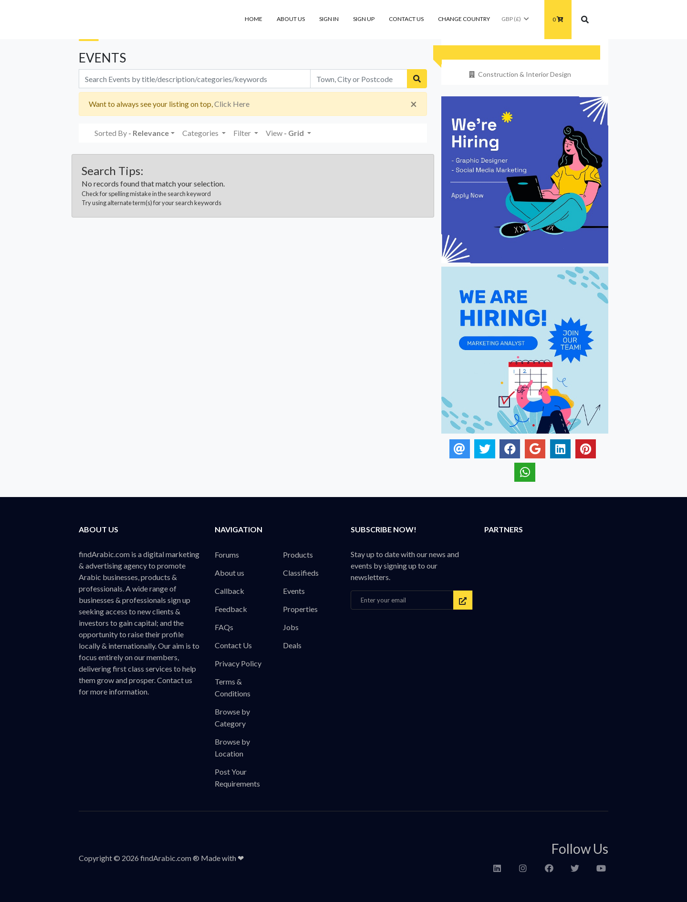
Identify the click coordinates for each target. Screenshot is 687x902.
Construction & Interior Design (519, 74)
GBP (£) (515, 18)
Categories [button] (201, 132)
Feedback (231, 608)
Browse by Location (232, 747)
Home (253, 18)
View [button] (285, 132)
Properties (300, 608)
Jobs (291, 627)
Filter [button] (242, 132)
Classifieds (301, 572)
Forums (227, 554)
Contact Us (406, 18)
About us (291, 18)
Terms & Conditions (232, 687)
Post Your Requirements (237, 777)
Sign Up (364, 18)
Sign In (329, 18)
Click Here (232, 103)
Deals (292, 645)
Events (294, 590)
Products (298, 554)
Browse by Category (232, 717)
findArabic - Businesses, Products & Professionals (150, 19)
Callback (229, 590)
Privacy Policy (238, 663)
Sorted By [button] (131, 132)
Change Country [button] (464, 18)
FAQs (224, 627)
